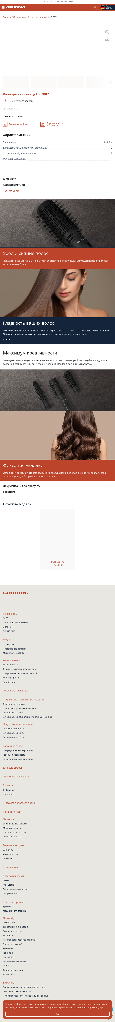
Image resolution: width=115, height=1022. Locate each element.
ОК (57, 1014)
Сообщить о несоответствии (17, 991)
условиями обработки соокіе (61, 1004)
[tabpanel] (57, 539)
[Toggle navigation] (3, 7)
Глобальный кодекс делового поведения (24, 987)
